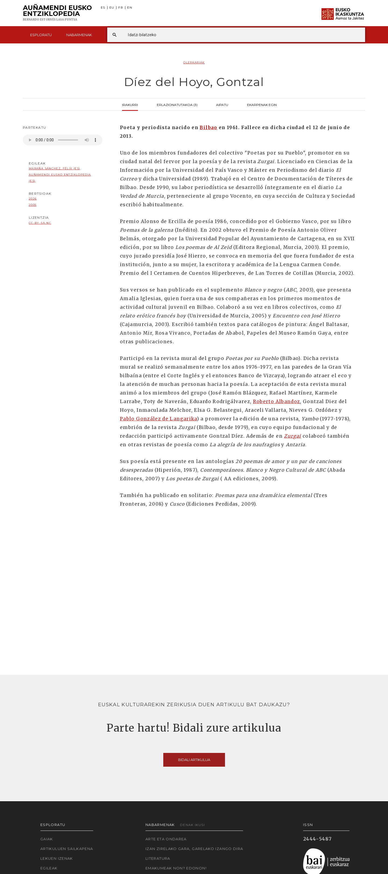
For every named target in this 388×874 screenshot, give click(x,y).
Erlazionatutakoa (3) (177, 104)
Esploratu (41, 35)
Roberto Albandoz (276, 402)
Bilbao (208, 128)
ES (103, 7)
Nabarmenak (79, 35)
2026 (33, 198)
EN (129, 7)
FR (120, 7)
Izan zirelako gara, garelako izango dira (194, 848)
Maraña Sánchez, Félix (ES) (54, 168)
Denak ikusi (192, 825)
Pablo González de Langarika (158, 419)
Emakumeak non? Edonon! (176, 868)
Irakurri (130, 104)
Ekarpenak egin (262, 104)
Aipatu (222, 104)
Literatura (158, 858)
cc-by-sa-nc (40, 223)
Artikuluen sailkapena (66, 848)
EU (112, 7)
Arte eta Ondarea (166, 839)
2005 (32, 205)
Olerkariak (194, 62)
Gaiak (46, 839)
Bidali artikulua (194, 760)
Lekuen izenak (56, 858)
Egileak (49, 868)
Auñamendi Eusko (57, 13)
